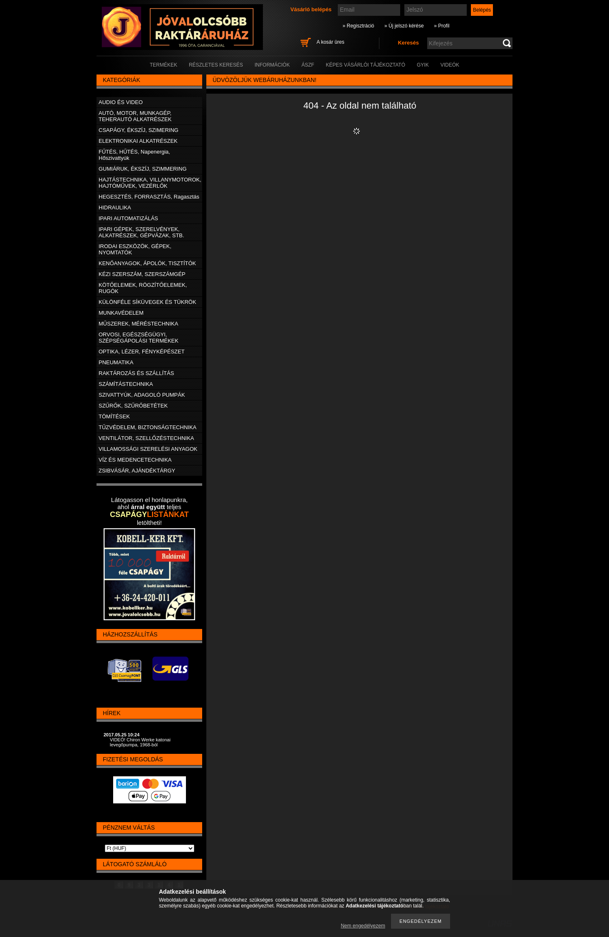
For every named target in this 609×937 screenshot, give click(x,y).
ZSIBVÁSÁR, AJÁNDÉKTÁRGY (137, 470)
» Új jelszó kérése (404, 26)
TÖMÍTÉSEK (114, 416)
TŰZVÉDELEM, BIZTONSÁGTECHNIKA (147, 427)
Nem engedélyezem (363, 926)
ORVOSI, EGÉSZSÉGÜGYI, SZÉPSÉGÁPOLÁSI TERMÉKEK (138, 337)
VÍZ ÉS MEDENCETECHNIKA (135, 460)
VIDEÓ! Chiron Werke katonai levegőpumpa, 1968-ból (140, 742)
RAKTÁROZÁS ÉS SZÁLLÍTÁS (136, 373)
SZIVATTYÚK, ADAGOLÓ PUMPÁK (142, 395)
